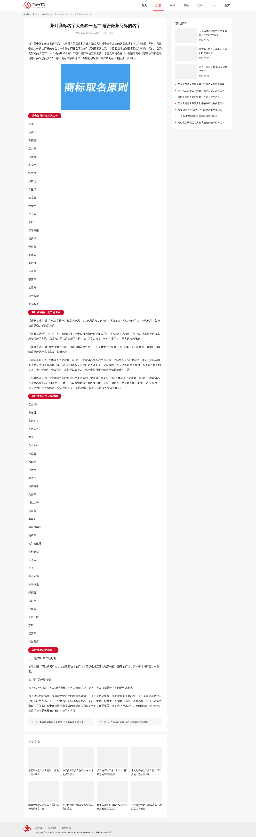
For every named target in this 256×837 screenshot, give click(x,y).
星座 (186, 5)
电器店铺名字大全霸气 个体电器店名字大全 (43, 772)
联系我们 (52, 827)
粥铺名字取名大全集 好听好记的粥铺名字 (213, 51)
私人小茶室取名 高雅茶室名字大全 (213, 69)
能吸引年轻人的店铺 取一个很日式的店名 (199, 97)
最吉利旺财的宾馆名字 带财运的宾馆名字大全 (43, 806)
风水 (213, 5)
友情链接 (66, 827)
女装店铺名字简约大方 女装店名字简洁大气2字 (213, 33)
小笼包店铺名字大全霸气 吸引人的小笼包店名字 (146, 772)
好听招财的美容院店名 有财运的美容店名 (78, 772)
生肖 (172, 5)
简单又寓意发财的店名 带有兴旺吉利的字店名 (201, 103)
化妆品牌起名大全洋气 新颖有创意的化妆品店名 (112, 806)
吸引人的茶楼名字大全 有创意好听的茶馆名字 (201, 90)
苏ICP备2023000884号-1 (102, 832)
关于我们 (39, 827)
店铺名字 (44, 14)
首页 (144, 5)
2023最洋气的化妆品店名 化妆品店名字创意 (146, 806)
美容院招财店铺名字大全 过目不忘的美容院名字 (112, 772)
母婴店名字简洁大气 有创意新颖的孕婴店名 (200, 109)
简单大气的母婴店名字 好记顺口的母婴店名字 (201, 84)
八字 (200, 5)
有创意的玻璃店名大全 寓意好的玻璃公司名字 (201, 122)
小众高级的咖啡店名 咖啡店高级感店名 (197, 116)
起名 (158, 5)
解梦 (227, 5)
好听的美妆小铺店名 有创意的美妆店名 (78, 806)
